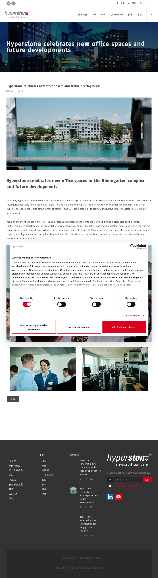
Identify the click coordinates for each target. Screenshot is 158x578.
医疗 (44, 479)
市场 (103, 14)
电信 (44, 489)
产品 (94, 14)
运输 (44, 494)
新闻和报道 (15, 465)
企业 (8, 455)
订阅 (147, 479)
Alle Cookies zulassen (124, 327)
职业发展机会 (16, 470)
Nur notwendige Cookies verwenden (34, 327)
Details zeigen (132, 315)
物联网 (45, 470)
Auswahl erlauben (79, 327)
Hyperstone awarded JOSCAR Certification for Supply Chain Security (87, 523)
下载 (139, 14)
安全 (44, 484)
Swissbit (13, 494)
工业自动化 (47, 475)
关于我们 (82, 14)
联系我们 (13, 479)
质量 (64, 557)
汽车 (44, 461)
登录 (122, 3)
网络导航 (96, 557)
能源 (44, 465)
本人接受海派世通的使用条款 (128, 486)
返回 (13, 399)
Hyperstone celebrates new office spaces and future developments (88, 495)
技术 (130, 14)
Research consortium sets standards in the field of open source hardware (90, 467)
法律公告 (73, 557)
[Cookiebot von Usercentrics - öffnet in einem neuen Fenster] (132, 246)
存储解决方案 (116, 14)
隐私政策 (84, 557)
